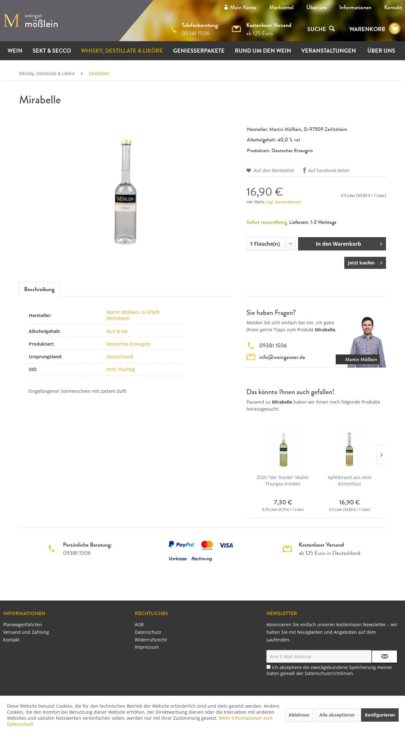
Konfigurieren (380, 715)
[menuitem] (316, 7)
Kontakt (393, 7)
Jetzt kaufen (365, 262)
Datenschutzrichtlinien (329, 673)
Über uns (316, 7)
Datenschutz (148, 632)
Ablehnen (299, 715)
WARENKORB (367, 29)
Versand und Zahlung (26, 632)
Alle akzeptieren (337, 715)
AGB (139, 624)
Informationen (355, 7)
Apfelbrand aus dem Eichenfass (349, 480)
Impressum (147, 647)
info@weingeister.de (282, 357)
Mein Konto (243, 7)
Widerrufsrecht (151, 640)
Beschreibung (39, 289)
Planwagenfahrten (22, 624)
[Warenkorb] (394, 29)
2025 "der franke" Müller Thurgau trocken (283, 480)
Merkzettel (281, 7)
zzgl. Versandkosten (283, 202)
